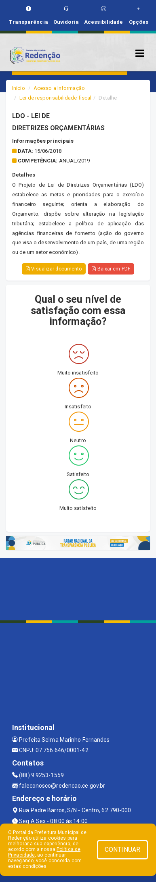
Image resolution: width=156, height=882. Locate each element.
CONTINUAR (122, 849)
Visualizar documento (54, 269)
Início (18, 88)
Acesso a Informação (59, 88)
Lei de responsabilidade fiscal (55, 98)
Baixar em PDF (111, 269)
